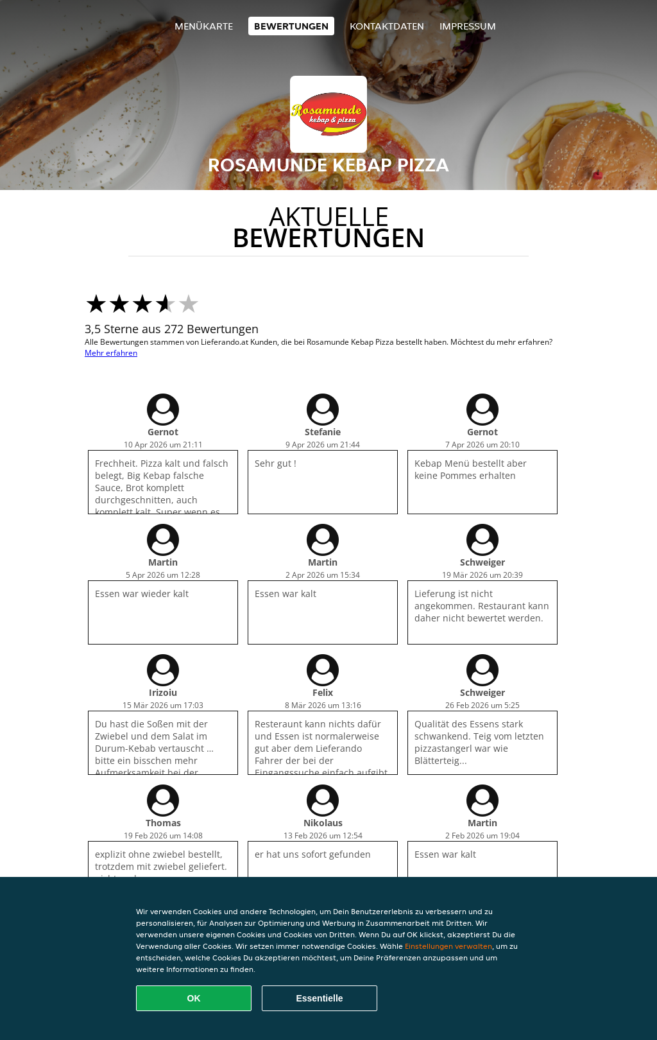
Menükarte (204, 26)
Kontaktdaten (387, 26)
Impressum (467, 26)
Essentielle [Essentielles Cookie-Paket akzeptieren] (319, 998)
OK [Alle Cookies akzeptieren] (194, 998)
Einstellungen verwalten (448, 946)
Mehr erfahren (111, 352)
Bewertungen (291, 26)
